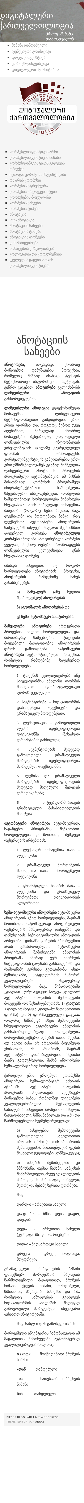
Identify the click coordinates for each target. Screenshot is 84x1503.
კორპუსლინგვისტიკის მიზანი (35, 157)
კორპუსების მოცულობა (30, 197)
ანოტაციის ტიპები (25, 231)
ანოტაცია (17, 214)
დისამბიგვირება (23, 242)
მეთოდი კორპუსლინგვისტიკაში (37, 174)
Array (40, 1421)
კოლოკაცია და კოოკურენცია (36, 254)
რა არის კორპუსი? (25, 180)
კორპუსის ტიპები (24, 208)
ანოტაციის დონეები (27, 237)
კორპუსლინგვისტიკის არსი (33, 151)
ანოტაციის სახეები (25, 225)
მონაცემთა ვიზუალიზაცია (32, 248)
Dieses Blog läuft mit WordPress (33, 1417)
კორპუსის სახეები (25, 203)
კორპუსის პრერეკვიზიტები (33, 191)
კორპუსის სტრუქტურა (28, 185)
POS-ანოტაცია (21, 220)
